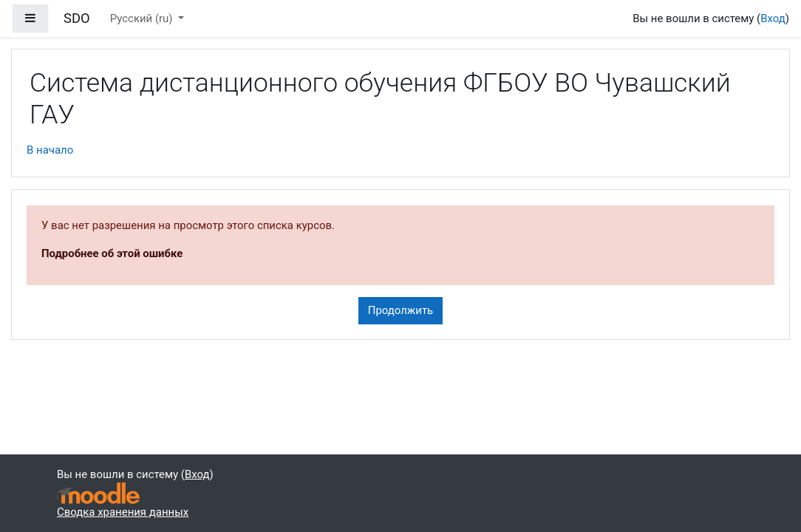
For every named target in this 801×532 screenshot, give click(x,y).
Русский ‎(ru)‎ (142, 18)
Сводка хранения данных (122, 512)
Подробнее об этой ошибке (112, 253)
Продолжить (400, 310)
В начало (50, 150)
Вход (772, 18)
